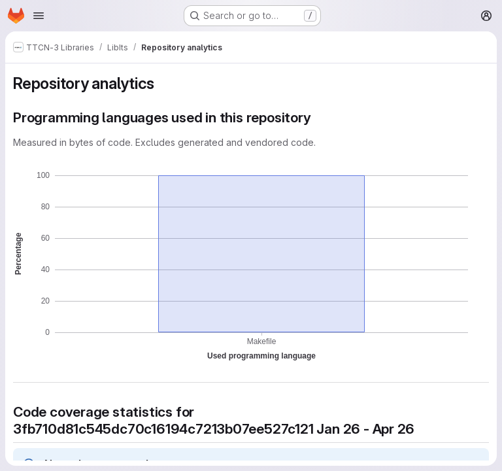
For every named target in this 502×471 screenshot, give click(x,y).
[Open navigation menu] (38, 15)
